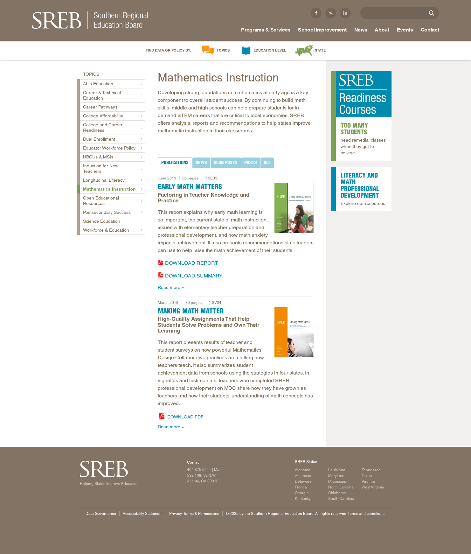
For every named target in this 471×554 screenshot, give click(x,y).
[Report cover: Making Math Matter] (294, 332)
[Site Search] (431, 13)
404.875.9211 (199, 469)
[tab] (175, 162)
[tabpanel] (236, 231)
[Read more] (294, 208)
